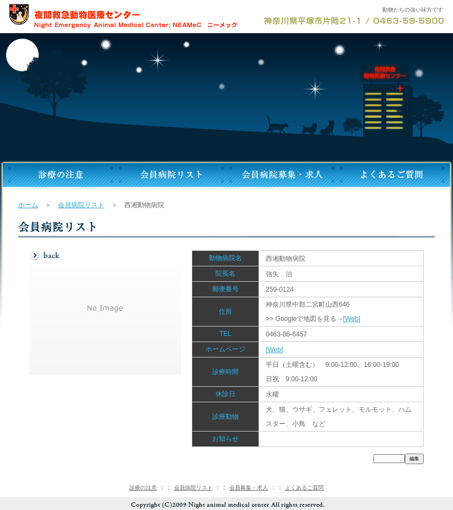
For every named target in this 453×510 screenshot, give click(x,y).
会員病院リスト (81, 205)
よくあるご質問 (304, 488)
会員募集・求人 (248, 488)
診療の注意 (143, 488)
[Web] (351, 319)
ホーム (28, 205)
